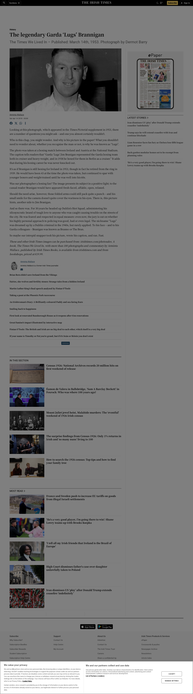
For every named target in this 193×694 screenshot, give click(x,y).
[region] (96, 677)
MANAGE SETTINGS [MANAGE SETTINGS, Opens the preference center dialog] (171, 681)
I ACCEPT (171, 674)
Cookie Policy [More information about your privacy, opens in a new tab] (27, 681)
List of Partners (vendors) (95, 676)
